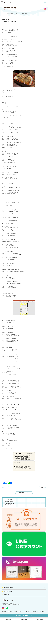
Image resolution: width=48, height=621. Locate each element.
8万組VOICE (8, 504)
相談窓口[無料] (11, 611)
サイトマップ (41, 611)
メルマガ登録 (18, 611)
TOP (3, 13)
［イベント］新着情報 (10, 499)
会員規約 (35, 611)
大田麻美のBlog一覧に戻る (24, 493)
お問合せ (4, 611)
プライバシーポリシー (27, 611)
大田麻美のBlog (10, 13)
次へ (6, 487)
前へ (42, 487)
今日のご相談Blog (9, 503)
